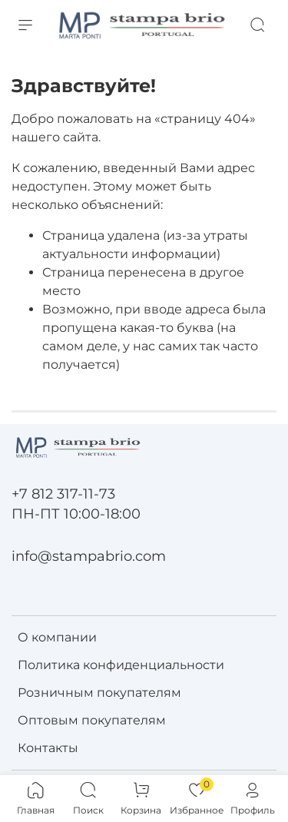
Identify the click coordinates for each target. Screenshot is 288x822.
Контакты (48, 748)
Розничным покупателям (99, 692)
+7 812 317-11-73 (63, 494)
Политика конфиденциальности (121, 665)
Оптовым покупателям (92, 720)
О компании (57, 637)
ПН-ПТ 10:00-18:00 (76, 513)
